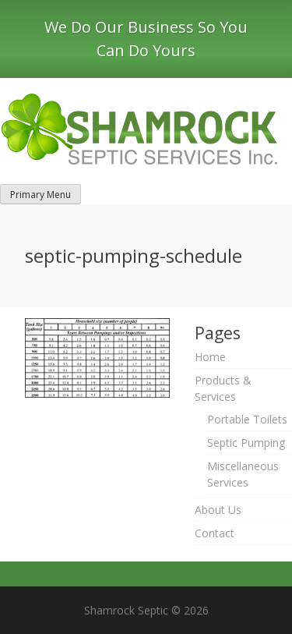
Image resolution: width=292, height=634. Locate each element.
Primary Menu (40, 194)
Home (210, 356)
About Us (218, 509)
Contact (214, 533)
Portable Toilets (247, 419)
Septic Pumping (246, 442)
